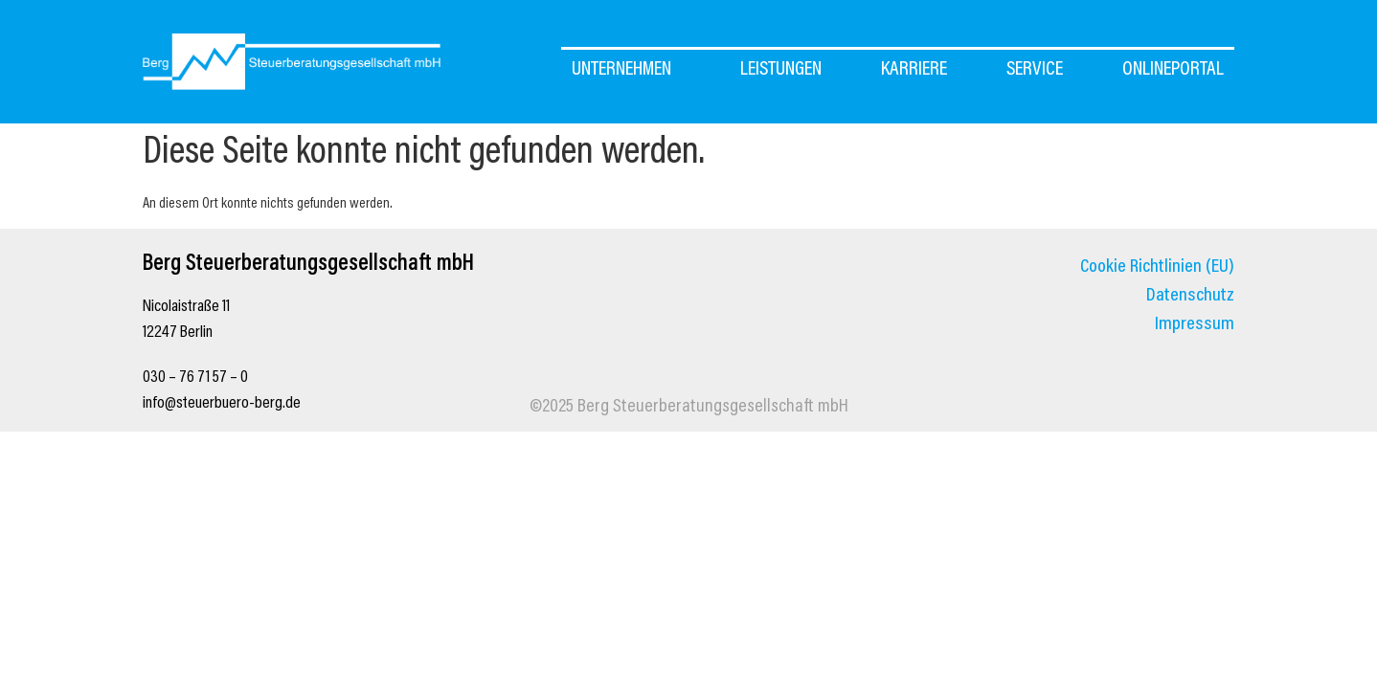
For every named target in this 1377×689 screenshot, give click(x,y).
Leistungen (781, 70)
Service (1034, 70)
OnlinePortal (1173, 70)
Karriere (914, 70)
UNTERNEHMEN (626, 70)
